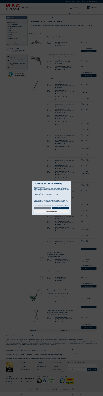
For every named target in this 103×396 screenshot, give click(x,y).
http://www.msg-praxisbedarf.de (39, 187)
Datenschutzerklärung (58, 205)
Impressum (66, 205)
